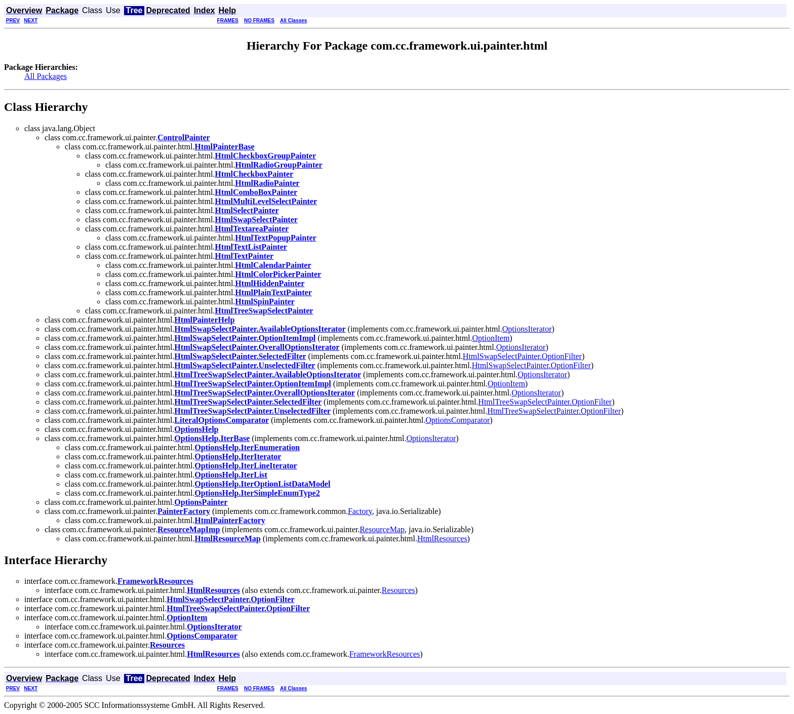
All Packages (45, 76)
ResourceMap (382, 529)
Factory (360, 511)
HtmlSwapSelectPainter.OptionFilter (522, 356)
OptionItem (491, 338)
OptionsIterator (527, 329)
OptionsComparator (457, 420)
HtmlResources (442, 538)
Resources (398, 590)
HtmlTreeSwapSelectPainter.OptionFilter (545, 402)
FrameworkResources (384, 654)
